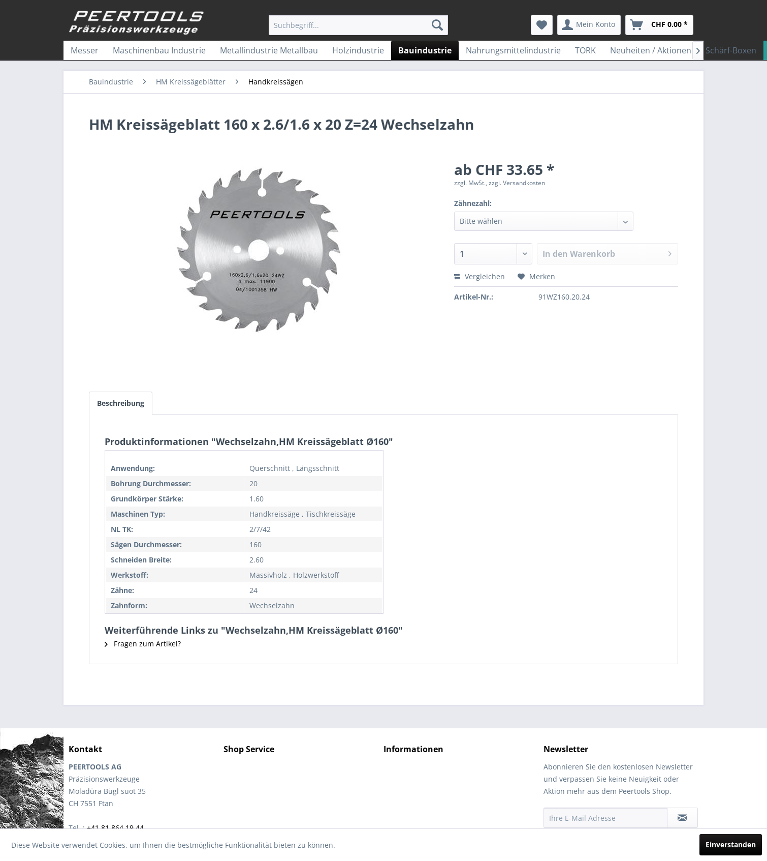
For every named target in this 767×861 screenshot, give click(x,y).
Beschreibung (120, 403)
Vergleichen (479, 276)
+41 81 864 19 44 (115, 828)
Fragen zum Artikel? (143, 643)
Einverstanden (731, 844)
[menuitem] (358, 25)
